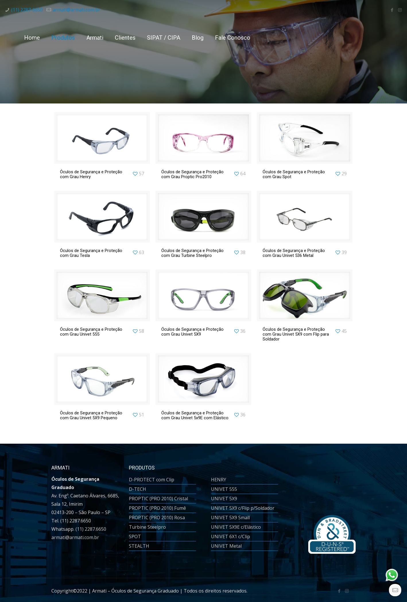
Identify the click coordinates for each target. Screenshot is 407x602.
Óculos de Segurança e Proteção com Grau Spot (294, 174)
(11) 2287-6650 (27, 10)
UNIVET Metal (226, 546)
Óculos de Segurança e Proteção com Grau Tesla (91, 253)
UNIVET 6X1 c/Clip (230, 536)
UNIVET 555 (224, 489)
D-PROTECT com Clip (151, 479)
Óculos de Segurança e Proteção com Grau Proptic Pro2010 (192, 174)
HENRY (218, 479)
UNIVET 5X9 (224, 498)
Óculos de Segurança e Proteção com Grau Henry (91, 174)
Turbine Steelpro (147, 527)
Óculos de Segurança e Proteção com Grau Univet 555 (91, 332)
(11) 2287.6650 (90, 529)
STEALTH (139, 546)
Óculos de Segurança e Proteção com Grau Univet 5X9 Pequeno (91, 415)
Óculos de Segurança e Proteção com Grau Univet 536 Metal (294, 253)
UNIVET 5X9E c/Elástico (236, 527)
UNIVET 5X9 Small (230, 517)
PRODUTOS (142, 468)
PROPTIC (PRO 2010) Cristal (158, 498)
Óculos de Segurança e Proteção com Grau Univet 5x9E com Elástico (194, 415)
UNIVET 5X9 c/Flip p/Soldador (242, 508)
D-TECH (137, 489)
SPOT (135, 536)
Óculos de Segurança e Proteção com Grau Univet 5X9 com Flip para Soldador (296, 334)
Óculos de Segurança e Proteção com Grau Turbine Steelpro (192, 253)
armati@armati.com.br (76, 10)
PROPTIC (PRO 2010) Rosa (157, 517)
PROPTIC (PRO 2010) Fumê (157, 508)
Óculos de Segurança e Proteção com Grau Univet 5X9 (192, 332)
